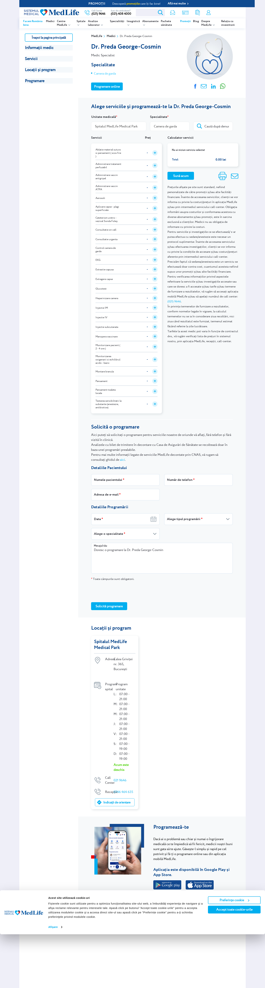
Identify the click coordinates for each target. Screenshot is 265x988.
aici (122, 459)
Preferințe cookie (234, 954)
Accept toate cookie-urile (234, 963)
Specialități (117, 21)
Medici (50, 21)
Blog (196, 21)
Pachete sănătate (166, 23)
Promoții (185, 21)
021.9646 (169, 901)
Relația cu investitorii (228, 23)
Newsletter (171, 12)
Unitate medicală (103, 117)
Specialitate (158, 117)
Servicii (31, 58)
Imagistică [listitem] (133, 21)
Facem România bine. (33, 23)
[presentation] (119, 591)
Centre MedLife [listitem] (62, 23)
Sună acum (180, 176)
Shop (184, 12)
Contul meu (208, 12)
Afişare (53, 980)
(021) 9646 (174, 301)
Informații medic (39, 47)
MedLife (96, 36)
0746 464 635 (123, 785)
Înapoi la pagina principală (49, 37)
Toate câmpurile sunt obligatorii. (112, 579)
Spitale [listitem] (81, 21)
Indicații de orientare (116, 795)
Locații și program (40, 69)
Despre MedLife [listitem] (206, 23)
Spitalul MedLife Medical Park (110, 645)
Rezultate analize (196, 12)
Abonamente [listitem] (150, 21)
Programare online (227, 12)
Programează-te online (172, 890)
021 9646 (120, 773)
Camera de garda (105, 73)
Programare (34, 80)
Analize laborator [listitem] (94, 23)
